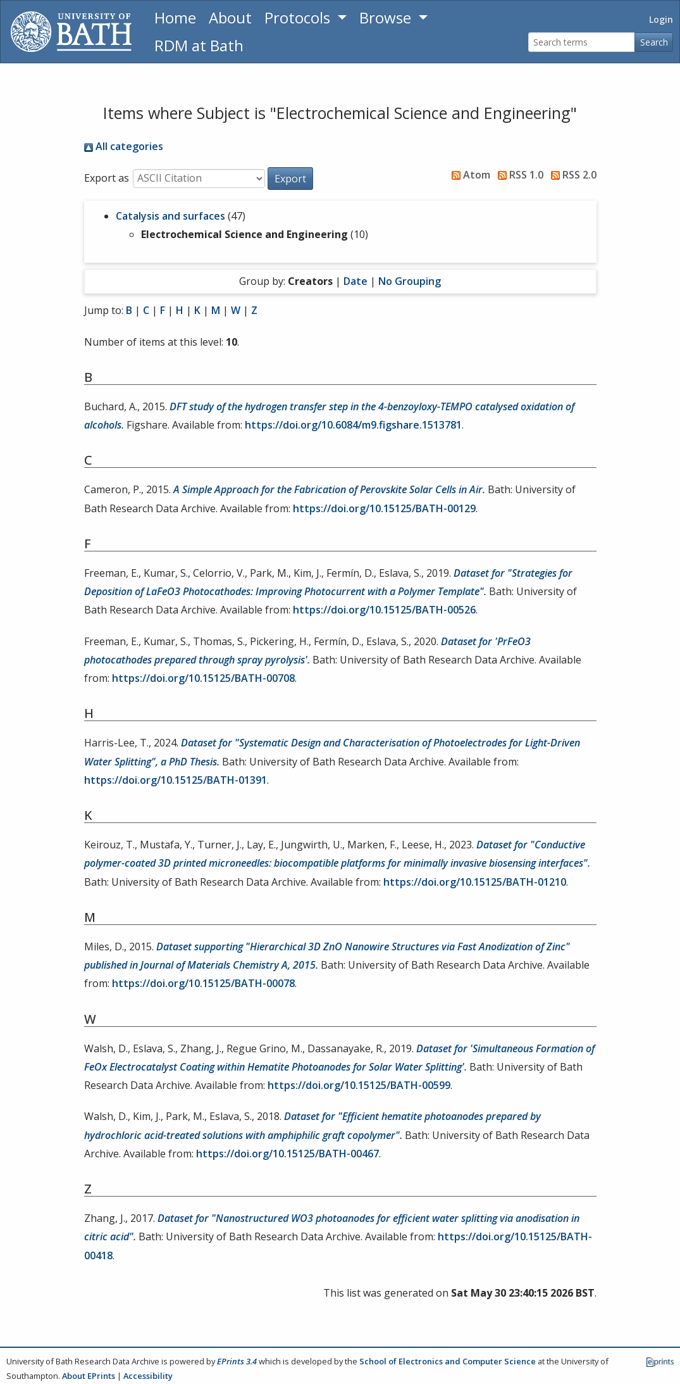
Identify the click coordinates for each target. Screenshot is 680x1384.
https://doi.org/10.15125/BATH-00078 (203, 983)
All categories (123, 146)
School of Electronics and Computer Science (447, 1361)
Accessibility (148, 1375)
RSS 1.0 (518, 175)
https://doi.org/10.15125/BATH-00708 (203, 678)
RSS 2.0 (571, 175)
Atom (468, 175)
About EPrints (88, 1375)
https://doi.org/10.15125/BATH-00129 (384, 508)
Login (661, 19)
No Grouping (409, 281)
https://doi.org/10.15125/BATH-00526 (384, 610)
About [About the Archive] (230, 17)
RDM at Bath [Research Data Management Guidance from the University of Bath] (199, 45)
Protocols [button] (299, 17)
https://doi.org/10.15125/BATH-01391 (175, 780)
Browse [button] (387, 17)
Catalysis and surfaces (170, 216)
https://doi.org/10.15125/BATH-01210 (474, 882)
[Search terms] (581, 42)
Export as (106, 178)
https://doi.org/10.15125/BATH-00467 (287, 1154)
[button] (290, 178)
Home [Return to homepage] (175, 17)
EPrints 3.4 (237, 1361)
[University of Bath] (71, 31)
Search (654, 42)
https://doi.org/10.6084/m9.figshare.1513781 (353, 425)
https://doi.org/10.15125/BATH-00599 (359, 1085)
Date (355, 281)
